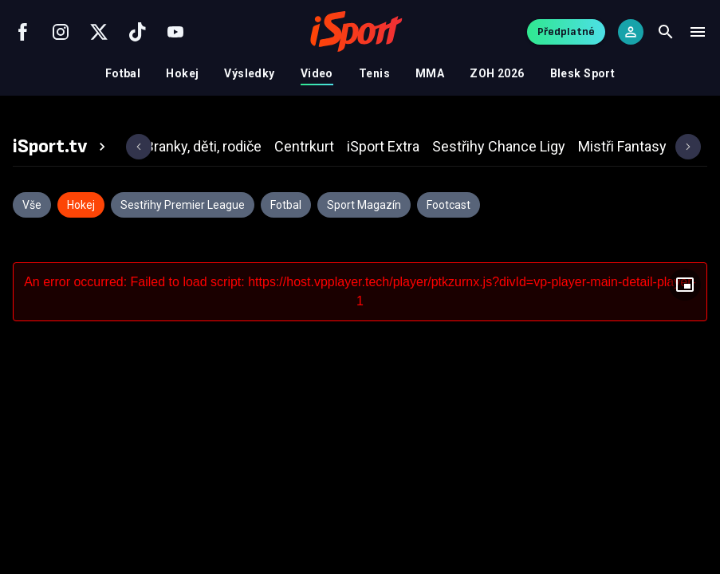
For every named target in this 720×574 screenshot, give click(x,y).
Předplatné (566, 31)
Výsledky (249, 73)
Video (317, 73)
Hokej (182, 73)
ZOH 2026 (497, 73)
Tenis (374, 73)
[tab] (61, 147)
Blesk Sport (583, 73)
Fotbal (123, 73)
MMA (429, 73)
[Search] (665, 31)
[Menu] (697, 31)
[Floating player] (685, 285)
